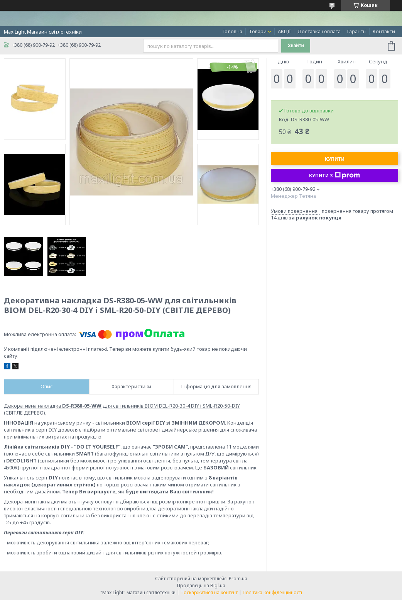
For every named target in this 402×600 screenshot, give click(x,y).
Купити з (334, 175)
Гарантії (356, 31)
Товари (258, 31)
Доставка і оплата (319, 31)
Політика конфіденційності (272, 592)
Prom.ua (238, 578)
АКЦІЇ (284, 31)
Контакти (384, 31)
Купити (335, 159)
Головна (232, 31)
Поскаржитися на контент (209, 592)
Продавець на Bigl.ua (201, 585)
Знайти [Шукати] (296, 45)
